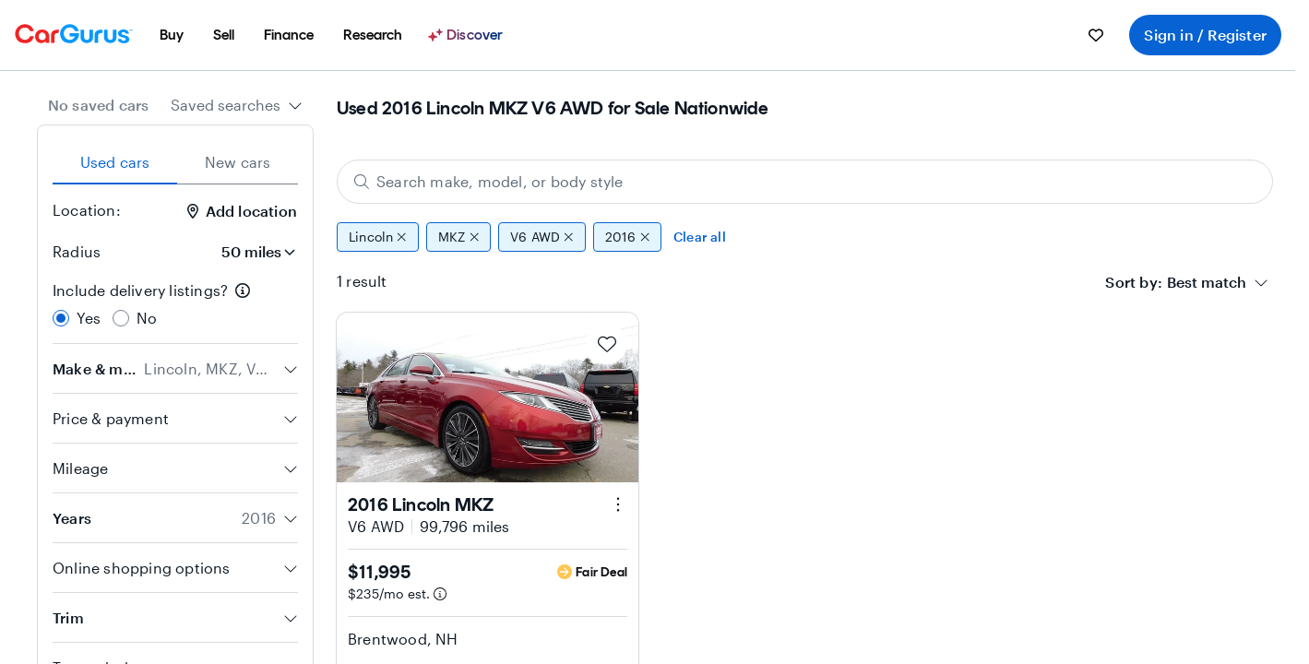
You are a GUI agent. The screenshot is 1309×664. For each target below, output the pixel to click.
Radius (77, 251)
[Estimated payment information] (440, 594)
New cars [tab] (238, 162)
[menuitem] (171, 35)
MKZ (458, 237)
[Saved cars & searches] (1095, 35)
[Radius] (253, 252)
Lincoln (378, 237)
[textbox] (1206, 282)
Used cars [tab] (115, 162)
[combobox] (236, 105)
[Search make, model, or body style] (805, 182)
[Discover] (467, 35)
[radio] (61, 318)
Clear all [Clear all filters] (699, 236)
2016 (627, 237)
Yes (89, 317)
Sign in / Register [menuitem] (1205, 34)
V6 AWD (542, 237)
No (147, 317)
